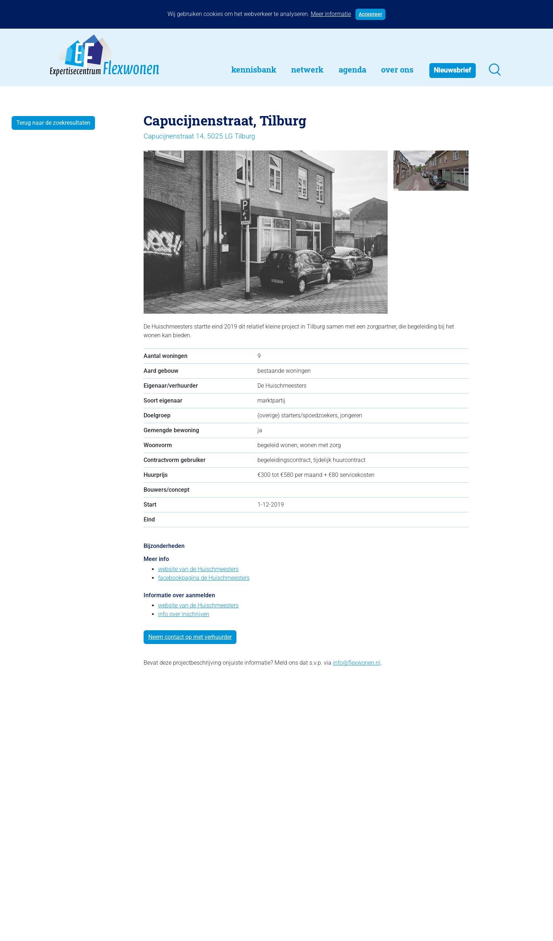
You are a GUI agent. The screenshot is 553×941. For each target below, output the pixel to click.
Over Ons (397, 69)
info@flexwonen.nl (356, 662)
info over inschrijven (183, 614)
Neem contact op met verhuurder (190, 636)
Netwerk (307, 69)
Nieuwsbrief (452, 70)
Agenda (352, 69)
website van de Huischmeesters (198, 569)
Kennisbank (253, 69)
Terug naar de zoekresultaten (53, 122)
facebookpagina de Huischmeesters (203, 577)
